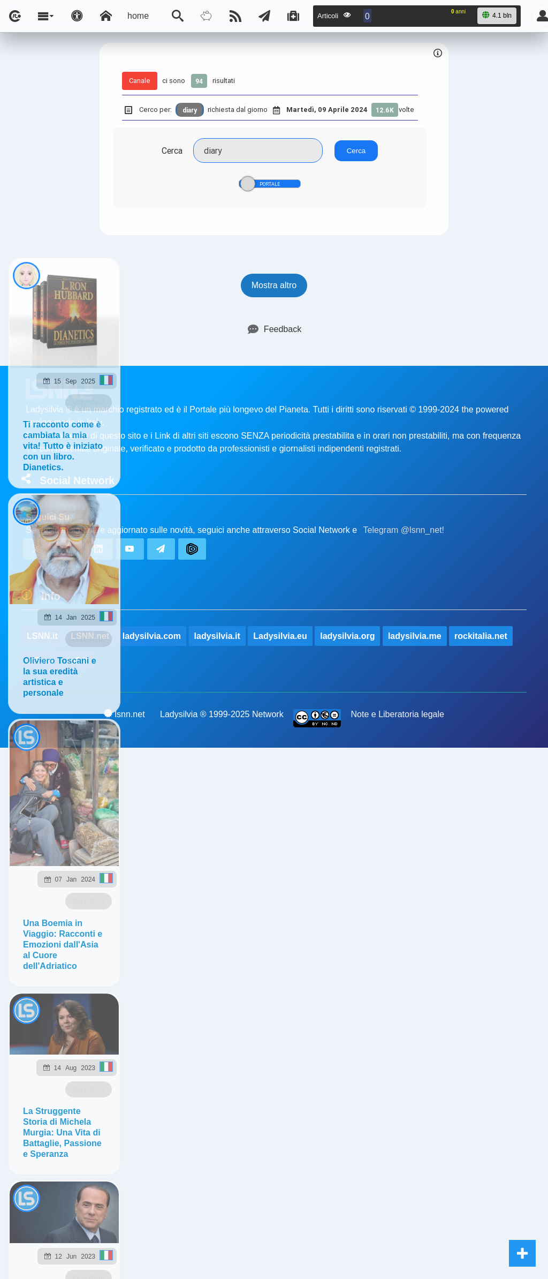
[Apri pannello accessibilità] (77, 16)
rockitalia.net (480, 636)
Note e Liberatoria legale (397, 714)
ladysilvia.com (152, 636)
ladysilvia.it (217, 636)
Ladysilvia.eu (280, 636)
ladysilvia (88, 402)
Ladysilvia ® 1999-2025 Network (222, 714)
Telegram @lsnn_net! (403, 530)
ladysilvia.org (347, 636)
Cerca (172, 150)
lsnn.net (124, 714)
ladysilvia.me (415, 636)
